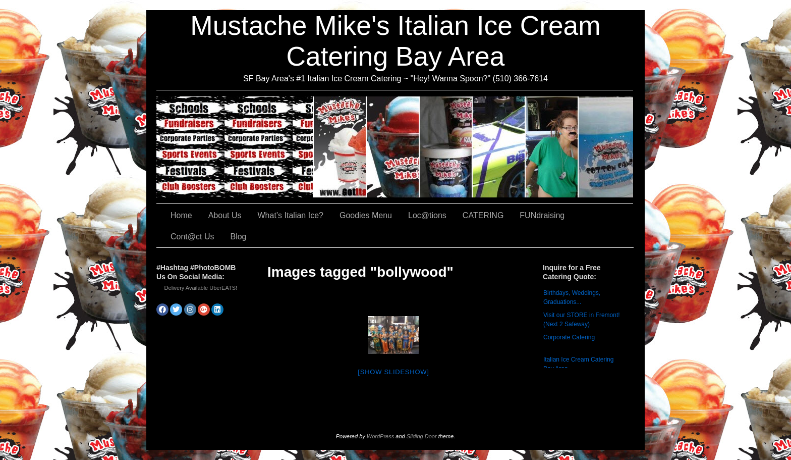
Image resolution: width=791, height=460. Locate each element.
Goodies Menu (446, 146)
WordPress (380, 436)
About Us (340, 146)
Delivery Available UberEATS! (201, 288)
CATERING (235, 146)
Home (181, 215)
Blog (238, 236)
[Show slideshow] (393, 372)
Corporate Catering (569, 337)
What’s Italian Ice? (393, 146)
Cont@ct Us (606, 146)
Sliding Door (422, 436)
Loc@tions (499, 146)
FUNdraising (552, 146)
